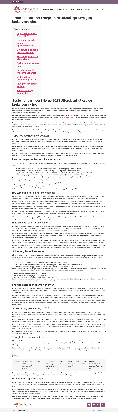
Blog (93, 410)
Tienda (72, 9)
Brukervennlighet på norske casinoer (27, 51)
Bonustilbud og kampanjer (25, 92)
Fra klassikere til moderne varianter (26, 71)
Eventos (87, 9)
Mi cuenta (101, 2)
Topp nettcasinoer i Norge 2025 (27, 35)
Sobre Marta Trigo (62, 9)
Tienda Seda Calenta (47, 9)
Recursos (79, 9)
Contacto (95, 9)
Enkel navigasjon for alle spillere (27, 58)
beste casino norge (67, 117)
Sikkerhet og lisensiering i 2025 (26, 78)
